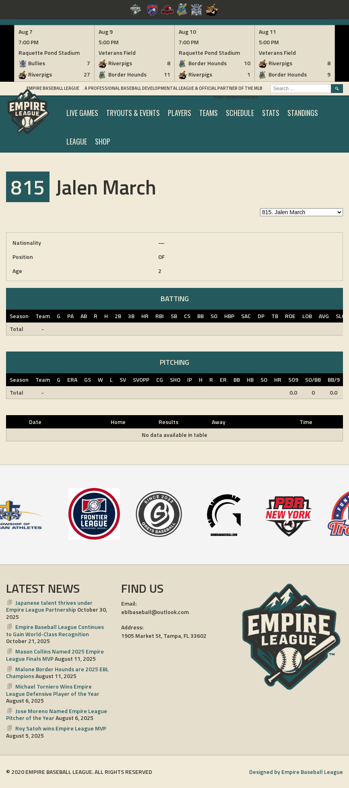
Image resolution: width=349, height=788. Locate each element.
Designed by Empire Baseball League (296, 771)
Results (168, 422)
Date (35, 422)
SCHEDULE (240, 113)
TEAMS (208, 113)
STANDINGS (302, 113)
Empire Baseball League (53, 88)
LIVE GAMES (82, 113)
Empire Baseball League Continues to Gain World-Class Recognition (55, 630)
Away (218, 422)
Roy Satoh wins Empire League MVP (60, 728)
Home (118, 422)
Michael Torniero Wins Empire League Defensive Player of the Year (52, 690)
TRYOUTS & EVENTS (133, 113)
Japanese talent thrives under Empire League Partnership (49, 606)
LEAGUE (76, 141)
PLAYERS (179, 113)
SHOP (102, 141)
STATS (270, 113)
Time (305, 422)
